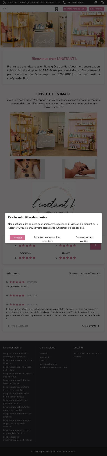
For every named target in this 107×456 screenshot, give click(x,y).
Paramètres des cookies (84, 238)
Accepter (17, 237)
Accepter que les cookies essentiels (47, 238)
